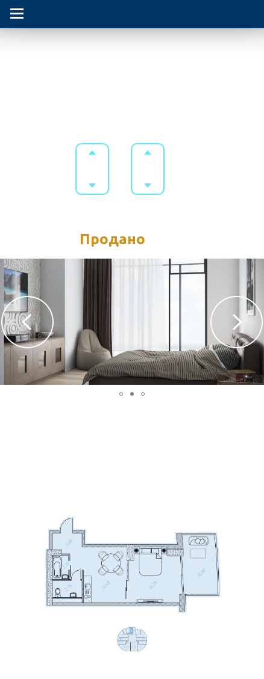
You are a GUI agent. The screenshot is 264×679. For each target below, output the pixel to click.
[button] (27, 322)
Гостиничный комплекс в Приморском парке (132, 52)
